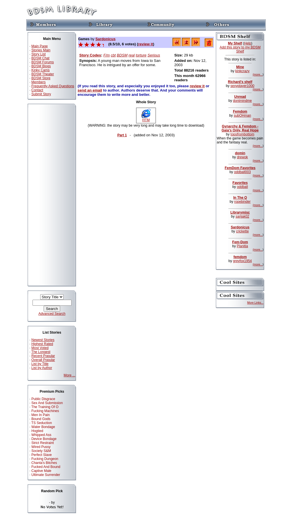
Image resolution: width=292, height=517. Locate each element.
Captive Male (41, 471)
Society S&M (41, 451)
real (132, 55)
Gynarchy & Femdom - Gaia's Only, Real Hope (240, 128)
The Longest (40, 352)
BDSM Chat (40, 58)
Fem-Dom (240, 242)
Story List (38, 54)
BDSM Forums (42, 62)
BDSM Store (40, 78)
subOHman (242, 115)
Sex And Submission (47, 403)
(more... (257, 74)
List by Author (41, 368)
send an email (90, 90)
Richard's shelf (240, 82)
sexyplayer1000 (242, 86)
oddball (242, 187)
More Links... (255, 302)
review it (145, 44)
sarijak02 (242, 216)
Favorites (240, 183)
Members (38, 82)
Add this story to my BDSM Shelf (240, 49)
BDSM (122, 55)
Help (247, 43)
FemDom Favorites (240, 168)
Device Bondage (43, 439)
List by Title (39, 364)
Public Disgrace (43, 399)
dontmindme (242, 101)
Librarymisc (240, 212)
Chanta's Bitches (44, 463)
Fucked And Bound (45, 467)
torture (141, 55)
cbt (113, 55)
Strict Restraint (42, 443)
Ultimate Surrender (45, 475)
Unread (240, 97)
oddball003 (242, 172)
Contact (37, 90)
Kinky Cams (40, 70)
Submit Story (41, 94)
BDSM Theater (42, 74)
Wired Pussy (40, 447)
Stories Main (40, 50)
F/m (107, 55)
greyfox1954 (242, 261)
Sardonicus (105, 39)
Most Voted (39, 348)
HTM (146, 118)
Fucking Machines (45, 411)
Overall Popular (43, 360)
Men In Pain (40, 415)
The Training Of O (44, 407)
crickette (242, 231)
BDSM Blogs (41, 66)
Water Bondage (43, 427)
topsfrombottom (242, 134)
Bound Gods (40, 419)
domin (240, 153)
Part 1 (122, 135)
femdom (240, 257)
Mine (240, 67)
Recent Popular (43, 356)
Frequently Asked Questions (52, 86)
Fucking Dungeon (44, 459)
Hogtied (37, 431)
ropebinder (242, 202)
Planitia (242, 246)
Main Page (39, 46)
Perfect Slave (41, 455)
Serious (153, 55)
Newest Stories (42, 340)
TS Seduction (41, 423)
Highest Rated (42, 344)
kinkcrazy (242, 71)
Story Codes (90, 55)
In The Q (240, 198)
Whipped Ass (41, 435)
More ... (69, 375)
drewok (242, 157)
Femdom (240, 111)
